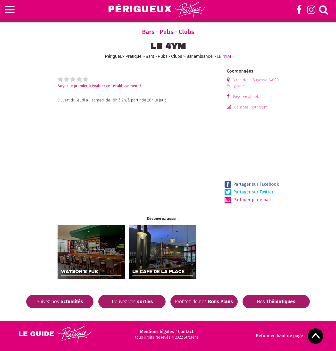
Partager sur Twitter (249, 192)
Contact (185, 331)
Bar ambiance (199, 56)
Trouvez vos (132, 301)
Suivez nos (60, 301)
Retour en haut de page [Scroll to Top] (279, 335)
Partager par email (248, 200)
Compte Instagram (251, 107)
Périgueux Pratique (123, 56)
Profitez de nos (204, 301)
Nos (276, 301)
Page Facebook (246, 96)
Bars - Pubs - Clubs (164, 56)
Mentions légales (157, 331)
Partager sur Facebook (252, 184)
